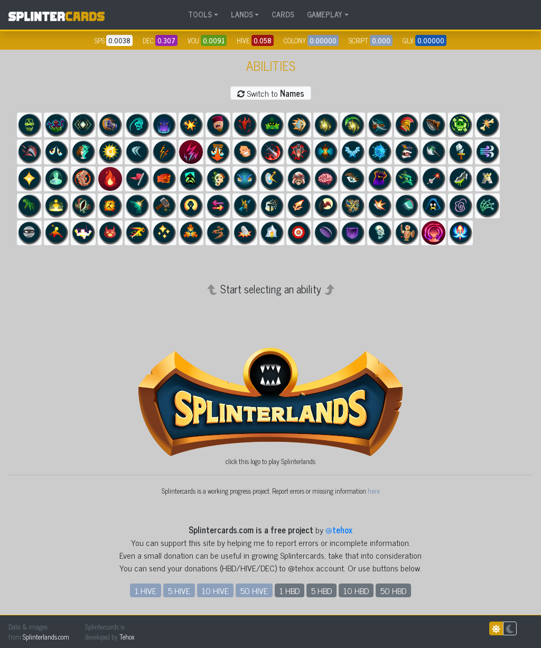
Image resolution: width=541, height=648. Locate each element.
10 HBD (356, 590)
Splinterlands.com (46, 636)
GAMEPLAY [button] (324, 14)
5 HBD (321, 590)
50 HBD (393, 590)
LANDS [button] (242, 14)
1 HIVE (145, 590)
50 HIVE (254, 590)
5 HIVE (179, 590)
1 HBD (289, 590)
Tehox (126, 636)
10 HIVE (215, 590)
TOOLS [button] (200, 14)
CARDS (283, 14)
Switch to (270, 93)
